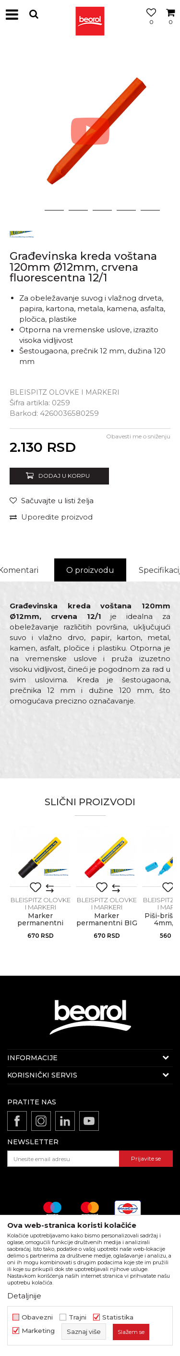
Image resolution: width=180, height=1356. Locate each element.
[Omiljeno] (148, 25)
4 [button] (102, 210)
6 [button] (150, 210)
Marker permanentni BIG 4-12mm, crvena (106, 923)
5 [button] (126, 210)
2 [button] (54, 210)
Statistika (117, 1317)
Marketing (38, 1330)
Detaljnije (24, 1295)
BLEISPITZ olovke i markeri (65, 392)
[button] (33, 14)
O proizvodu (90, 570)
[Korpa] (170, 25)
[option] (90, 131)
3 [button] (78, 210)
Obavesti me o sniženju (138, 436)
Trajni (77, 1317)
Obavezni (37, 1317)
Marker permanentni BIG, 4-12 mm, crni (40, 926)
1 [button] (30, 210)
